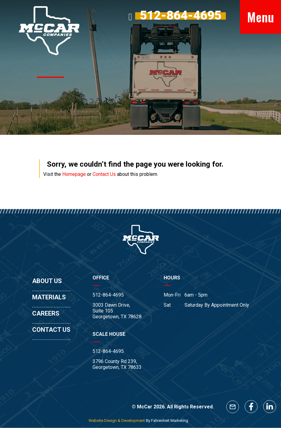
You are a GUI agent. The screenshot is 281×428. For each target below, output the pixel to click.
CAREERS (45, 313)
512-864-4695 (108, 295)
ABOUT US (47, 281)
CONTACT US (51, 329)
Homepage (74, 174)
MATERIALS (49, 297)
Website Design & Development (117, 420)
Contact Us (104, 174)
